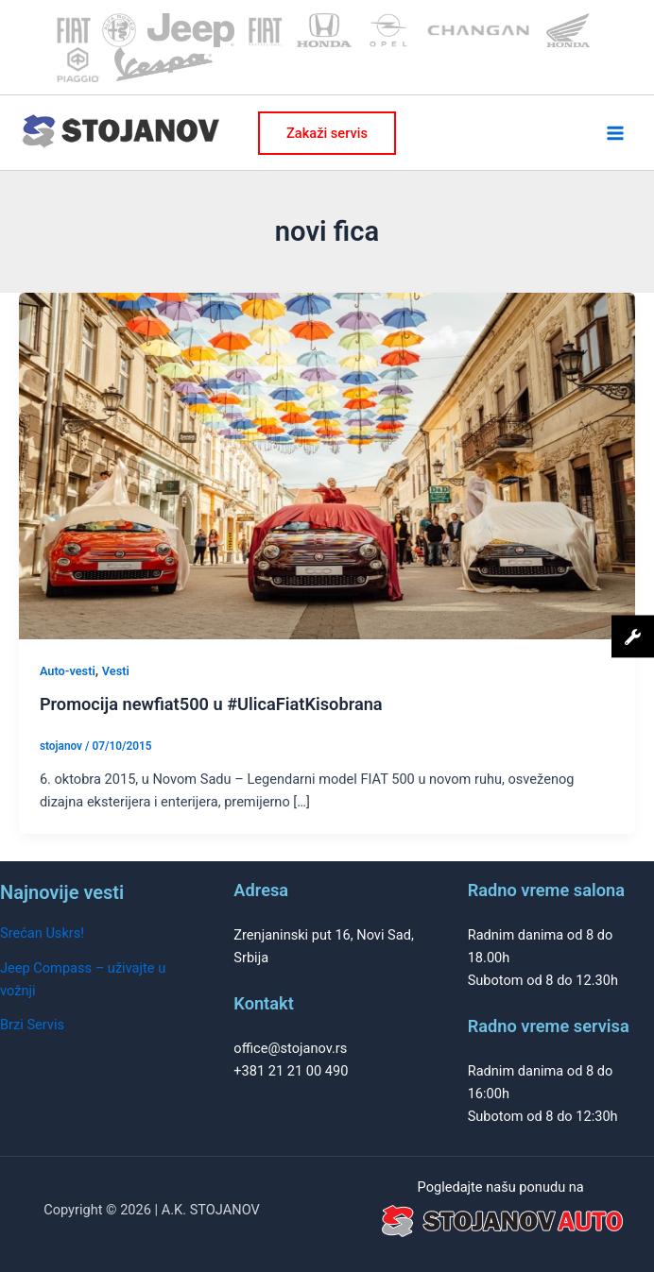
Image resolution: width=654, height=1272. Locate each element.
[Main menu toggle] (615, 133)
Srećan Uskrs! (42, 932)
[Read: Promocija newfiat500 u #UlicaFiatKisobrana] (327, 464)
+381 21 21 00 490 (290, 1070)
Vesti (115, 671)
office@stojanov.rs (290, 1048)
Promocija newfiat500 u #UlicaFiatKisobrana (211, 704)
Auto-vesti (67, 671)
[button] (327, 133)
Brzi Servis (32, 1024)
